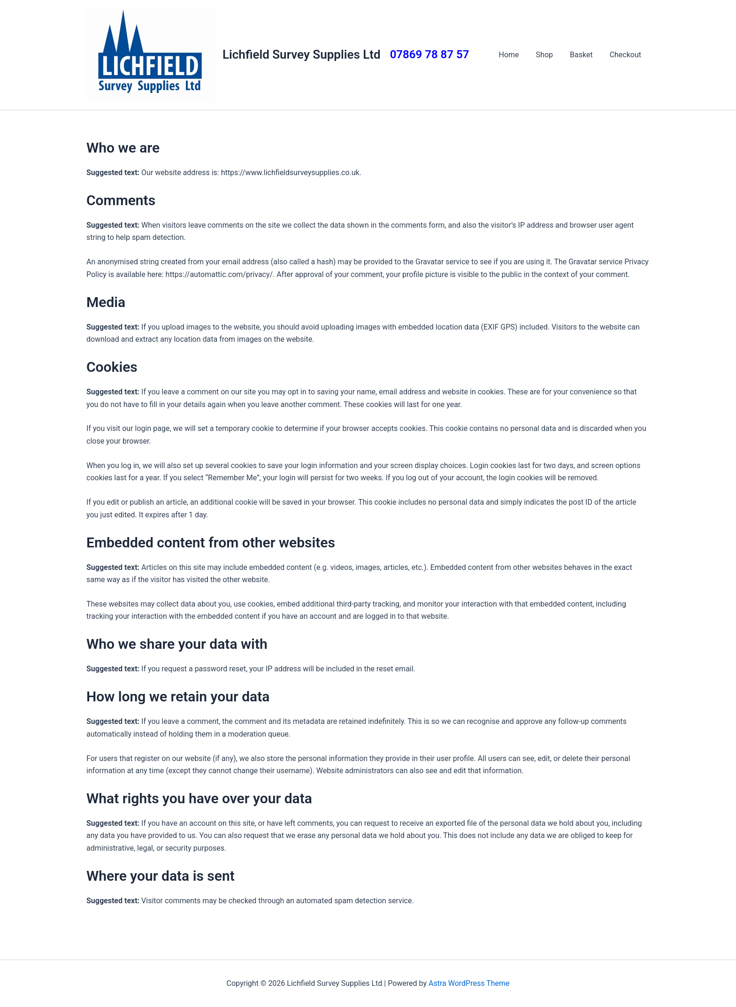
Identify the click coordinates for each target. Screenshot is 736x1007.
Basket (584, 54)
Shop (549, 54)
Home (516, 54)
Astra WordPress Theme (469, 983)
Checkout (626, 54)
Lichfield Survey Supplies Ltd (301, 54)
